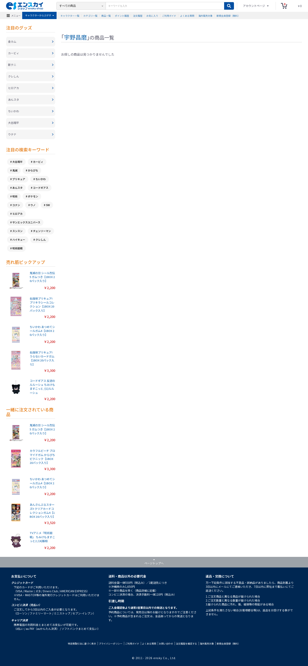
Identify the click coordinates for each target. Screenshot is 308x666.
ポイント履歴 (122, 15)
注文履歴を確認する (186, 643)
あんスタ (17, 188)
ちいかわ (41, 179)
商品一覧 (106, 15)
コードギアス (40, 188)
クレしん (41, 239)
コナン (16, 205)
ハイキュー (18, 239)
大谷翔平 (17, 162)
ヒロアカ (17, 214)
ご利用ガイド (169, 15)
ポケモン (33, 196)
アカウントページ (254, 6)
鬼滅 (14, 170)
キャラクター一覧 (69, 15)
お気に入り (152, 15)
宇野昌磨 (75, 37)
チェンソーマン (42, 231)
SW (48, 205)
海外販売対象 (205, 15)
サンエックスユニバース (26, 222)
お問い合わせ (166, 643)
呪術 (14, 196)
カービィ (38, 162)
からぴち (33, 170)
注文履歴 (137, 15)
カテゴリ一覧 (90, 15)
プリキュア (18, 179)
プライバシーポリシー (110, 643)
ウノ (33, 205)
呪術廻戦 (17, 248)
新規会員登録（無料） (228, 15)
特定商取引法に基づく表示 (82, 643)
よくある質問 (187, 15)
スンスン (17, 231)
